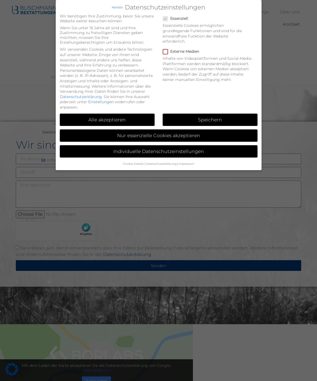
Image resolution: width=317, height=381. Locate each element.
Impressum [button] (186, 163)
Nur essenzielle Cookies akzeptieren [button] (158, 135)
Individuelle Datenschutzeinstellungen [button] (158, 151)
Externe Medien (183, 51)
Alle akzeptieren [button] (107, 119)
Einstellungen (101, 101)
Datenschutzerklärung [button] (161, 163)
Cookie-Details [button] (133, 163)
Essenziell (177, 18)
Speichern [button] (210, 119)
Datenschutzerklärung (81, 96)
